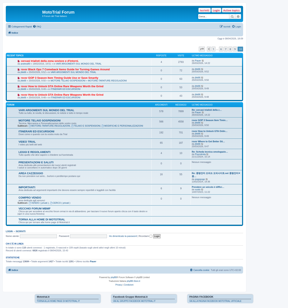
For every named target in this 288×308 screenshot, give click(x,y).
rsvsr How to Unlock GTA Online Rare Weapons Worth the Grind (62, 86)
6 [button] (221, 49)
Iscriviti (204, 10)
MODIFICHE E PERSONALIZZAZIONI (122, 126)
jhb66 (23, 72)
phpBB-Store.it (133, 281)
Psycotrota (200, 154)
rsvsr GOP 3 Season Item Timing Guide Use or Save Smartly (59, 77)
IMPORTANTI (27, 187)
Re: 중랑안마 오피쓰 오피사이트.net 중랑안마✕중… (216, 175)
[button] (202, 49)
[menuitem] (37, 26)
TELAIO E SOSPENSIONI (85, 126)
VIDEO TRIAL (27, 141)
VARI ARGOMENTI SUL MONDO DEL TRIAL (79, 63)
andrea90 (25, 63)
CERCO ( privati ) (60, 203)
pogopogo (200, 179)
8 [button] (230, 49)
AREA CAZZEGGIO (31, 173)
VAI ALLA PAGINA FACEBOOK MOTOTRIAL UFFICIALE (215, 301)
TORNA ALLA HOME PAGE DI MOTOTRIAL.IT (58, 301)
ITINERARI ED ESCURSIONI (65, 89)
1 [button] (213, 49)
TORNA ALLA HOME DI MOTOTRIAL (42, 219)
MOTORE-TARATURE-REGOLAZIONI (107, 80)
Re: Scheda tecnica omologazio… (210, 151)
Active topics (231, 10)
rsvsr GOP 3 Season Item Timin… (210, 120)
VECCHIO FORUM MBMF (34, 208)
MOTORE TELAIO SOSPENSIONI (68, 80)
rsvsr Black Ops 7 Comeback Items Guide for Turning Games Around (65, 69)
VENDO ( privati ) (39, 203)
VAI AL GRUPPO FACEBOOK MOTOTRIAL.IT (134, 301)
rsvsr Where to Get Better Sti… (208, 141)
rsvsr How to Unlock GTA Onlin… (210, 131)
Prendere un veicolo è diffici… (208, 187)
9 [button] (235, 49)
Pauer (198, 60)
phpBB (114, 277)
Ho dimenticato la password (123, 236)
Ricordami (145, 236)
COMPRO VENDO (30, 197)
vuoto (197, 189)
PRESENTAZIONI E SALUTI (36, 162)
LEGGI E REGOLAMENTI (34, 152)
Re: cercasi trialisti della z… (207, 110)
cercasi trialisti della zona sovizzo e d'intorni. (50, 60)
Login (216, 10)
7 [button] (225, 49)
